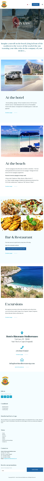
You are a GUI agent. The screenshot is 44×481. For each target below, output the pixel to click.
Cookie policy (5, 409)
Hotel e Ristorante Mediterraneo (22, 477)
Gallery (3, 438)
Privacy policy (5, 408)
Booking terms (5, 406)
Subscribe (35, 469)
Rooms (3, 434)
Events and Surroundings (7, 440)
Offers (3, 437)
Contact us (4, 441)
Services (4, 436)
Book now (35, 4)
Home (18, 26)
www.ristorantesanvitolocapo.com (16, 248)
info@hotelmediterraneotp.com (10, 458)
